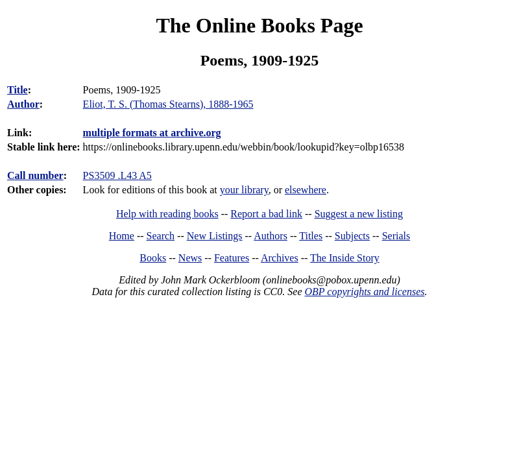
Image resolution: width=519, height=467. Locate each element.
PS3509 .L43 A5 (117, 175)
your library (244, 189)
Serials (396, 235)
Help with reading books (167, 213)
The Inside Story (345, 257)
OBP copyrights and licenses (364, 291)
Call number (35, 175)
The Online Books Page (259, 25)
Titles (310, 235)
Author (23, 104)
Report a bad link (266, 213)
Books (152, 257)
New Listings (215, 235)
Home (121, 235)
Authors (270, 235)
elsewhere (305, 189)
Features (231, 257)
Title (17, 89)
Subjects (352, 235)
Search (161, 235)
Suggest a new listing (359, 213)
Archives (279, 257)
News (190, 257)
